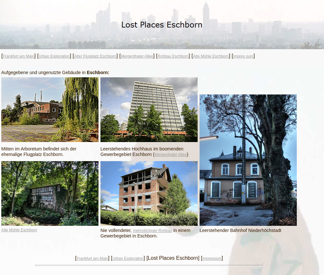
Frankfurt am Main (18, 56)
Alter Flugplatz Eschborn (95, 56)
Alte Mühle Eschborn (211, 56)
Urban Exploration (54, 56)
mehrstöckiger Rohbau (152, 230)
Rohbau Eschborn (173, 56)
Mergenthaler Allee (137, 56)
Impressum (211, 258)
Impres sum (243, 56)
